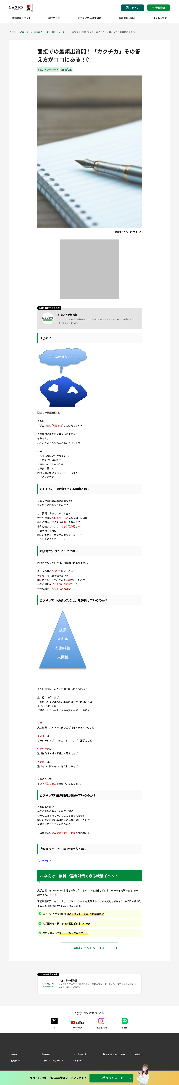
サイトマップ (79, 1060)
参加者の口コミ (127, 18)
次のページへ (44, 860)
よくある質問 (160, 18)
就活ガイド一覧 (41, 31)
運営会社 (138, 1054)
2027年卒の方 (79, 1054)
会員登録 (158, 7)
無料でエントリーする (89, 948)
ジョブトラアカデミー (20, 31)
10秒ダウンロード (111, 1078)
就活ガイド (54, 18)
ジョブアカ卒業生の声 (89, 18)
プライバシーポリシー (53, 1060)
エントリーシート (60, 31)
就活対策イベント (21, 18)
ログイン (132, 7)
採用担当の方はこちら (114, 1054)
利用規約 (15, 1060)
